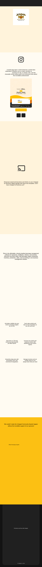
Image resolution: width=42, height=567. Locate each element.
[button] (38, 3)
